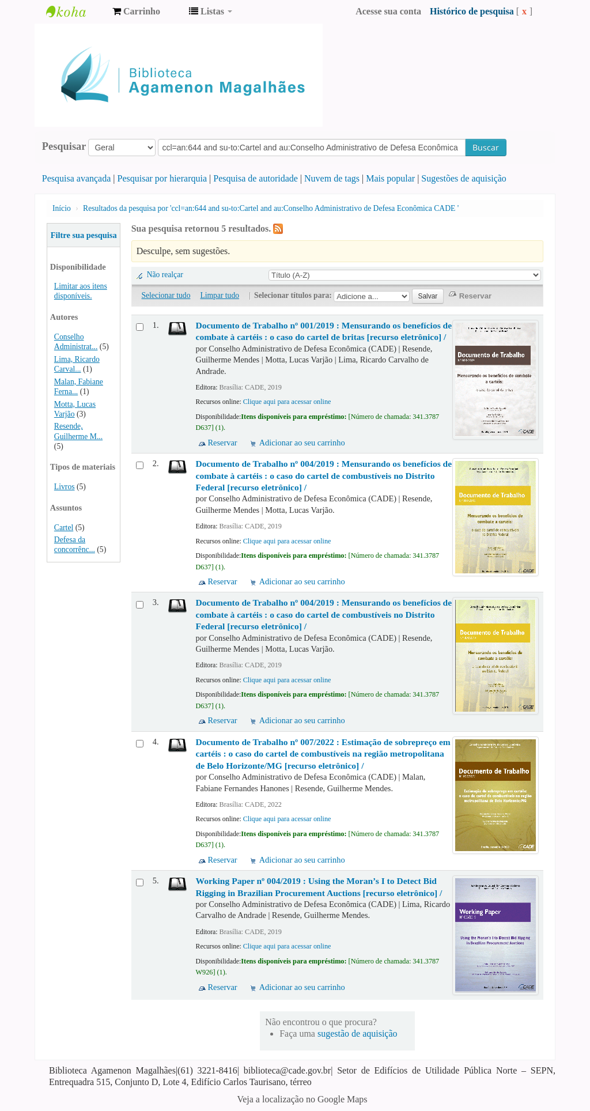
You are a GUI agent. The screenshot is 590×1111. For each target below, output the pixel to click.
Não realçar (165, 274)
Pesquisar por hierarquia (162, 178)
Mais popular (390, 178)
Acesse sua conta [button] (388, 11)
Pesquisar (64, 146)
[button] (136, 11)
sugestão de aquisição (357, 1033)
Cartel (63, 527)
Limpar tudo (219, 295)
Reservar (222, 442)
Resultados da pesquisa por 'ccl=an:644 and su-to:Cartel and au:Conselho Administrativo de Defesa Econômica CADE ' (271, 208)
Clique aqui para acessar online (287, 402)
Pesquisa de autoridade (255, 178)
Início (61, 208)
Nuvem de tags (332, 178)
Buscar (485, 147)
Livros (64, 486)
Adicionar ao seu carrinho (302, 442)
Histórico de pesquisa (472, 11)
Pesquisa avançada (76, 178)
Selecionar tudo (166, 295)
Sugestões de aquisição (463, 178)
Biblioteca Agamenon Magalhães (75, 11)
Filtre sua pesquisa (84, 235)
